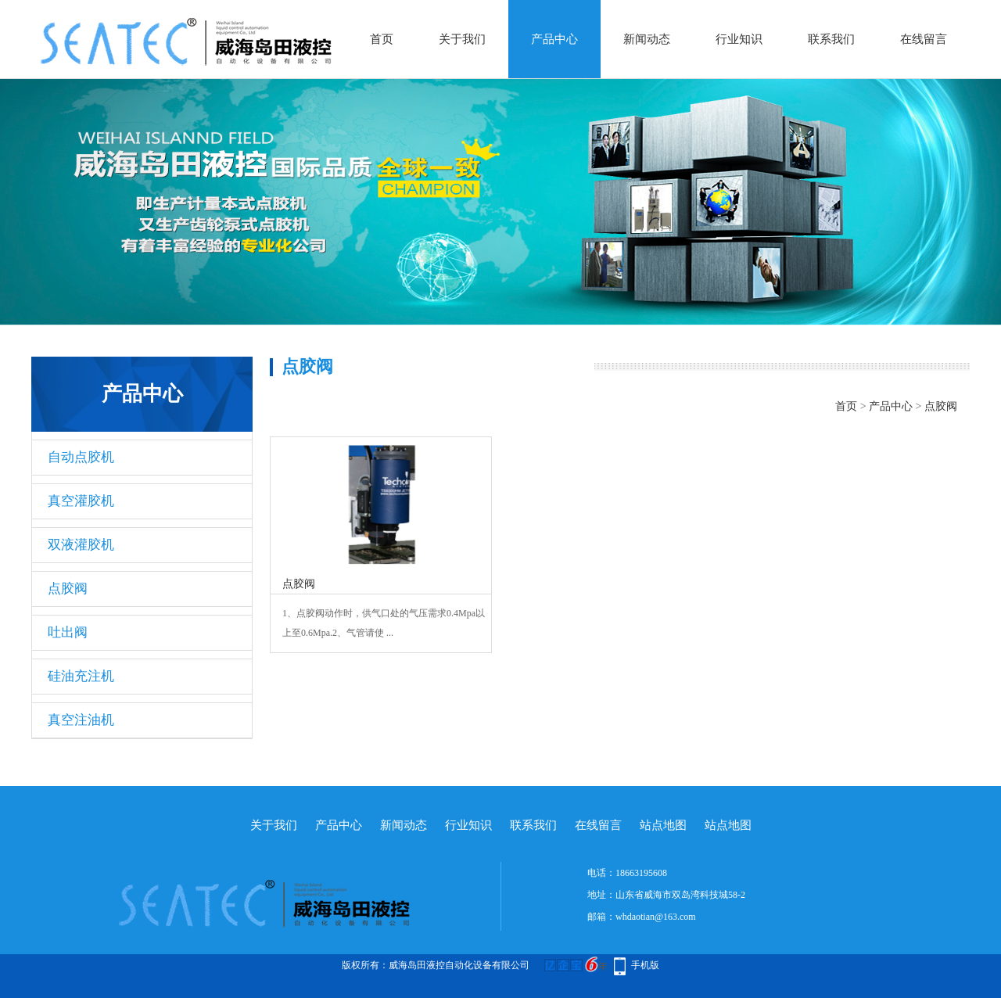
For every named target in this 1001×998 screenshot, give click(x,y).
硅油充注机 (81, 676)
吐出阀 (68, 632)
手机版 (645, 965)
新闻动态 (646, 39)
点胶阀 (68, 588)
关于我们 (462, 39)
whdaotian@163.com (655, 916)
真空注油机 (81, 720)
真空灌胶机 (81, 501)
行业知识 (739, 39)
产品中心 (554, 39)
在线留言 (923, 39)
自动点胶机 (81, 457)
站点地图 (663, 825)
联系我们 (831, 39)
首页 (381, 39)
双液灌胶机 (81, 544)
